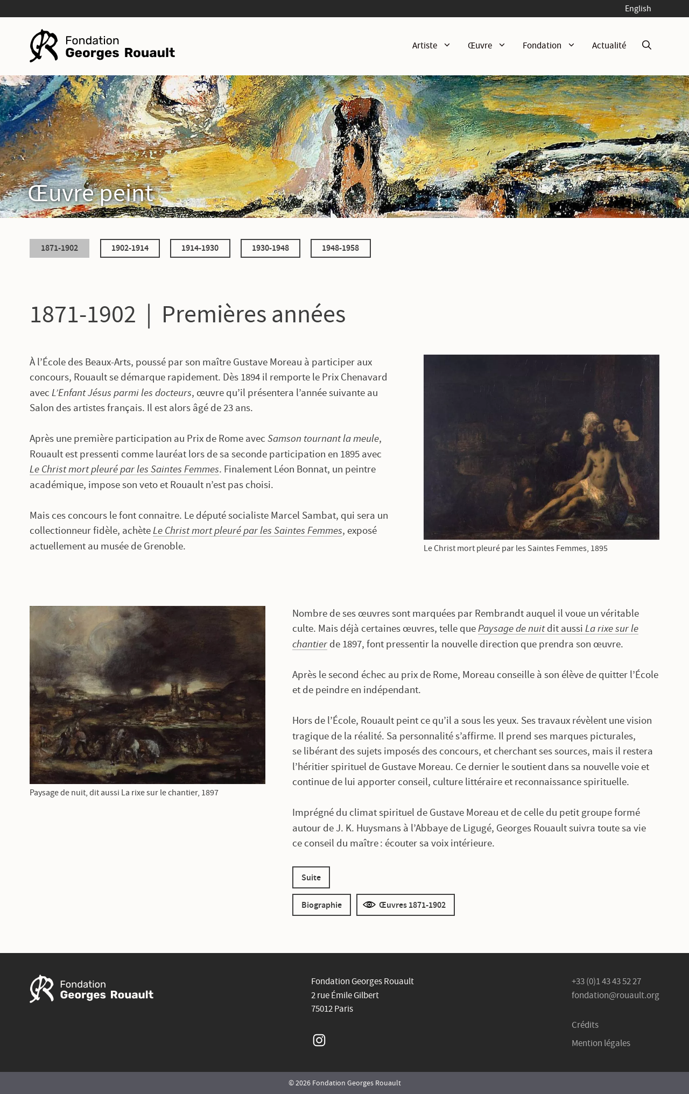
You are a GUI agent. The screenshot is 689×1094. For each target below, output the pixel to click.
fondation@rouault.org (615, 995)
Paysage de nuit (512, 628)
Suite (311, 877)
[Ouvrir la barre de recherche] (646, 46)
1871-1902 (59, 247)
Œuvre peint (90, 192)
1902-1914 (130, 247)
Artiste (436, 46)
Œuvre (491, 46)
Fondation (553, 46)
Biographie (321, 904)
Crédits (585, 1025)
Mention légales (601, 1043)
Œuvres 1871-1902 (412, 904)
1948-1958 (340, 247)
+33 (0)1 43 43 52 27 (606, 981)
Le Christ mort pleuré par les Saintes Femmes (124, 469)
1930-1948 (270, 247)
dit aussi (565, 628)
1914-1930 (200, 247)
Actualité (609, 45)
